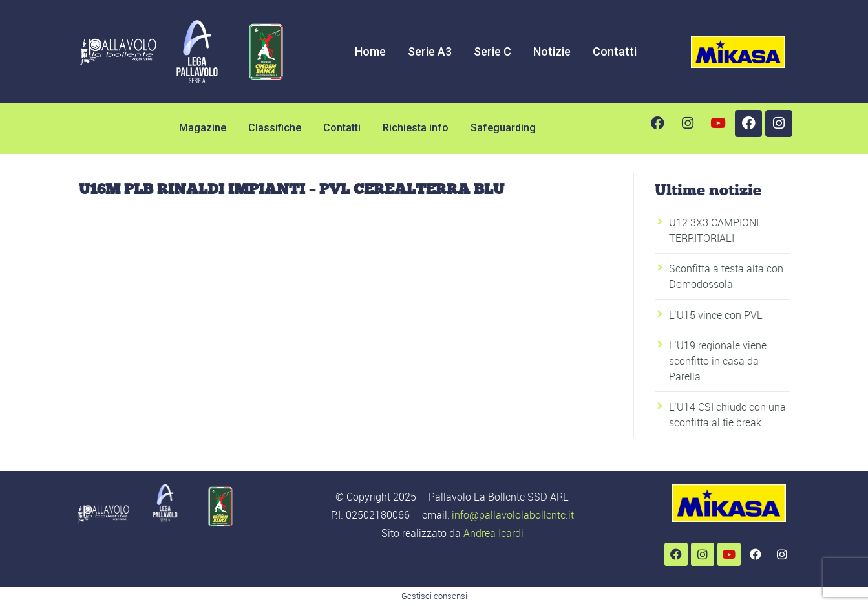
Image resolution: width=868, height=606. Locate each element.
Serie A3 (430, 51)
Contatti (615, 51)
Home (370, 51)
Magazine (202, 128)
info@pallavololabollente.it (513, 515)
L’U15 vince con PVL (716, 315)
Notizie (552, 51)
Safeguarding (503, 128)
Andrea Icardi (493, 533)
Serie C (492, 51)
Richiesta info (416, 128)
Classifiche (274, 128)
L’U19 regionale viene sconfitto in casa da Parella (718, 361)
